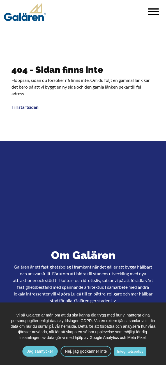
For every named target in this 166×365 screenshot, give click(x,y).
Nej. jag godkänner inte (86, 351)
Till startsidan (24, 107)
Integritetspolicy (130, 351)
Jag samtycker (40, 351)
